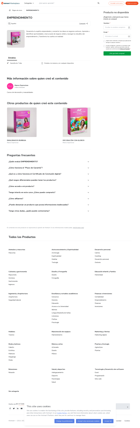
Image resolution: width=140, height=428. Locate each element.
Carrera (97, 253)
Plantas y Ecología (102, 344)
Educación (55, 304)
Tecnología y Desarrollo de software (109, 370)
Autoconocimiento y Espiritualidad (65, 250)
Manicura (12, 354)
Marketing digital (101, 335)
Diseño (54, 275)
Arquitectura (13, 297)
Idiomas (54, 310)
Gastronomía (13, 282)
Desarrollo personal (103, 250)
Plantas (97, 351)
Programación (99, 376)
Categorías (28, 3)
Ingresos (12, 285)
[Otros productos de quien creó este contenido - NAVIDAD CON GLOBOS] (66, 124)
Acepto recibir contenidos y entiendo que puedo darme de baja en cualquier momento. (118, 42)
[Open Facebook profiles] (10, 409)
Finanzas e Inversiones (103, 294)
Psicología (55, 323)
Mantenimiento (57, 335)
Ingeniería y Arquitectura (18, 294)
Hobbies (12, 332)
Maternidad (99, 275)
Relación (12, 373)
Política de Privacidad (125, 50)
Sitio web (98, 379)
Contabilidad (99, 297)
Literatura (55, 316)
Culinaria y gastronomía (18, 272)
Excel (97, 373)
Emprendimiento (100, 300)
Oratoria (98, 263)
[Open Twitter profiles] (14, 409)
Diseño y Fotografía (59, 272)
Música (54, 354)
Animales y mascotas (17, 250)
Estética (11, 351)
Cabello (11, 348)
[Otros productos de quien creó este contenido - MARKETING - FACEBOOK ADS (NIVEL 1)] (90, 124)
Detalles (12, 59)
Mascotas (12, 253)
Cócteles (12, 278)
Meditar (54, 260)
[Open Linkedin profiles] (19, 409)
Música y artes (57, 344)
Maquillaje (12, 357)
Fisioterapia (56, 379)
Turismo (11, 335)
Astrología (55, 253)
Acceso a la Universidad (60, 307)
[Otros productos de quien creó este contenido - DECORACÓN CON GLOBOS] (42, 124)
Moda (11, 360)
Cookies (127, 422)
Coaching (98, 256)
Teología (55, 263)
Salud (54, 382)
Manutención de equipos (61, 332)
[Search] (98, 3)
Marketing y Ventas (102, 332)
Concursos (55, 297)
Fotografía (55, 278)
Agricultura (99, 348)
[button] (46, 158)
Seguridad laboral (15, 300)
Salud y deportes (58, 370)
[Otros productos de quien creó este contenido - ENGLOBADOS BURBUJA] (18, 124)
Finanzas (98, 304)
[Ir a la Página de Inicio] (11, 3)
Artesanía (55, 348)
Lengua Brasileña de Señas (61, 313)
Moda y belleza (14, 344)
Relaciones (13, 370)
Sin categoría (14, 392)
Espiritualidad (56, 256)
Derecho (55, 300)
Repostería (12, 275)
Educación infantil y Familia (105, 272)
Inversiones (99, 307)
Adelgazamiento (57, 373)
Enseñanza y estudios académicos (65, 294)
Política (54, 320)
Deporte (55, 376)
